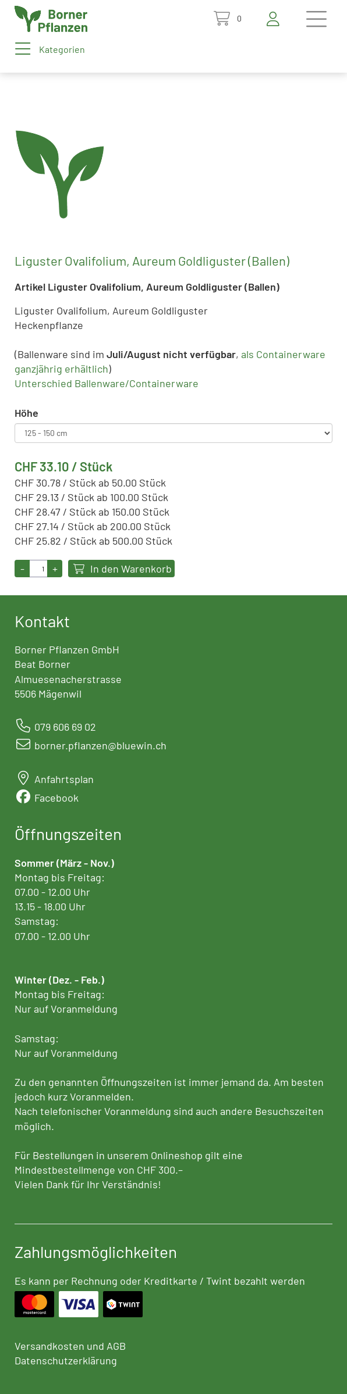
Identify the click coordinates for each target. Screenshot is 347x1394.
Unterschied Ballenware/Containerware (107, 383)
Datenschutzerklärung (66, 1360)
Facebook (56, 797)
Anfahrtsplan (64, 779)
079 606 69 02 (65, 726)
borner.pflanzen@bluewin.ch (100, 745)
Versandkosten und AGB (70, 1345)
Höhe (26, 412)
